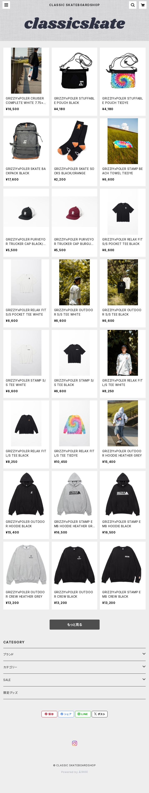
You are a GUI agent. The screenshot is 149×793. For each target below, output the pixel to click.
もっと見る (74, 624)
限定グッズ (10, 692)
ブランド (8, 654)
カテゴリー (10, 667)
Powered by (74, 772)
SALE (7, 680)
